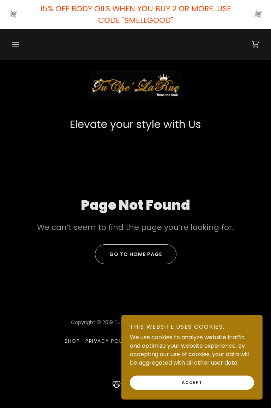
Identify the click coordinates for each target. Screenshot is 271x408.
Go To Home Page (128, 254)
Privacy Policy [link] (108, 341)
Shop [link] (72, 341)
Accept (192, 382)
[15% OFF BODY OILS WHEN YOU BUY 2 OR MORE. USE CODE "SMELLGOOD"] (135, 14)
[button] (15, 44)
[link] (255, 44)
